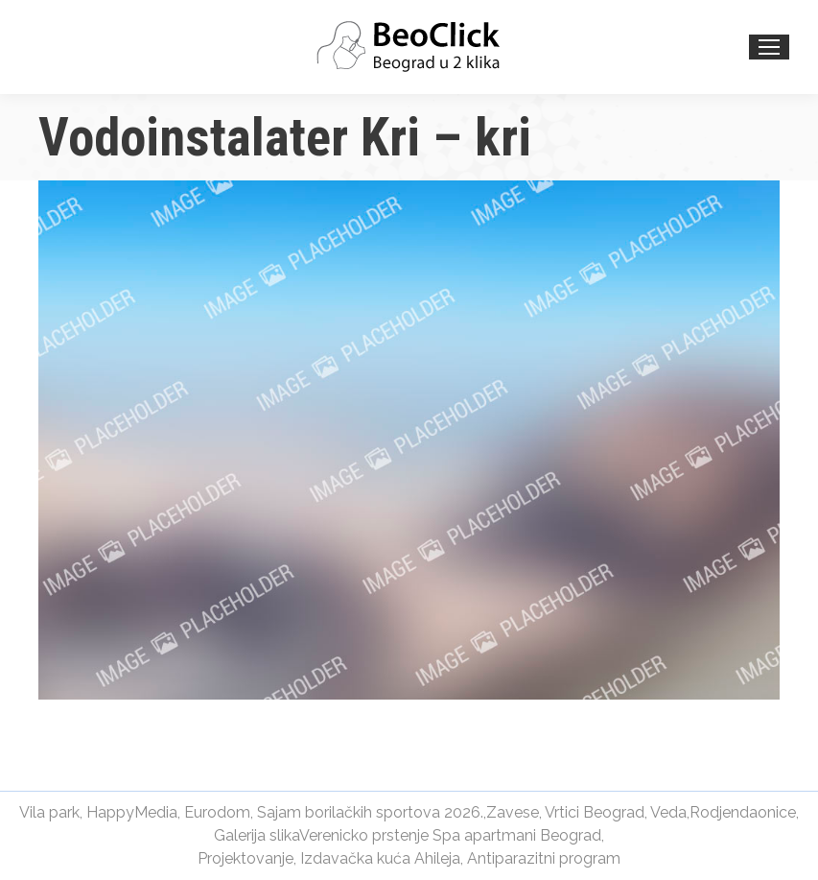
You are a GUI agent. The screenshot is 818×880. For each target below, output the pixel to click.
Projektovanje (245, 858)
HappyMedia (131, 812)
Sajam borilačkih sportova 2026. (370, 812)
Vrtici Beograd (594, 812)
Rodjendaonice (742, 812)
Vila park (49, 812)
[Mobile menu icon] (769, 47)
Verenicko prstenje (364, 835)
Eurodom (217, 812)
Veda (668, 812)
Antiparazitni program (543, 858)
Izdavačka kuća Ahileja (380, 858)
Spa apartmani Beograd (516, 835)
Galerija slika (256, 835)
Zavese (512, 812)
